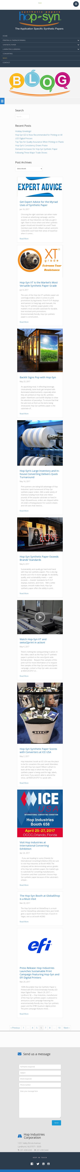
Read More (24, 238)
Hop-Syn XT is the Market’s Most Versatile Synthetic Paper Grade (39, 284)
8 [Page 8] (49, 1027)
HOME (5, 36)
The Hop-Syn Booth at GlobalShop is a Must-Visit (40, 897)
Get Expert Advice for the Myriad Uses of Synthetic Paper (39, 203)
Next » (66, 1027)
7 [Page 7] (45, 1027)
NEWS (5, 58)
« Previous (15, 1027)
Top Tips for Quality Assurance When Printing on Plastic (39, 142)
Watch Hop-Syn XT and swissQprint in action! (33, 641)
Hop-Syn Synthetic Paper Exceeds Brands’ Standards (39, 558)
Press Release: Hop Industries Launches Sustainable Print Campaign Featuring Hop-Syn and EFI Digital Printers (39, 972)
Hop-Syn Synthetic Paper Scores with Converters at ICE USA (38, 750)
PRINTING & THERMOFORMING (14, 40)
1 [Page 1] (23, 1027)
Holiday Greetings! (23, 131)
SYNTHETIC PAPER (9, 45)
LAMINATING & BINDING (11, 49)
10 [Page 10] (59, 1027)
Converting (8, 53)
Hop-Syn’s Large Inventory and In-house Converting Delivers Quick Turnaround (40, 474)
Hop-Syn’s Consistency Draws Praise (31, 145)
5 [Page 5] (36, 1027)
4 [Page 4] (32, 1027)
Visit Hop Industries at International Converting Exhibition (34, 845)
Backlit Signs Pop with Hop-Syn (38, 377)
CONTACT (6, 62)
